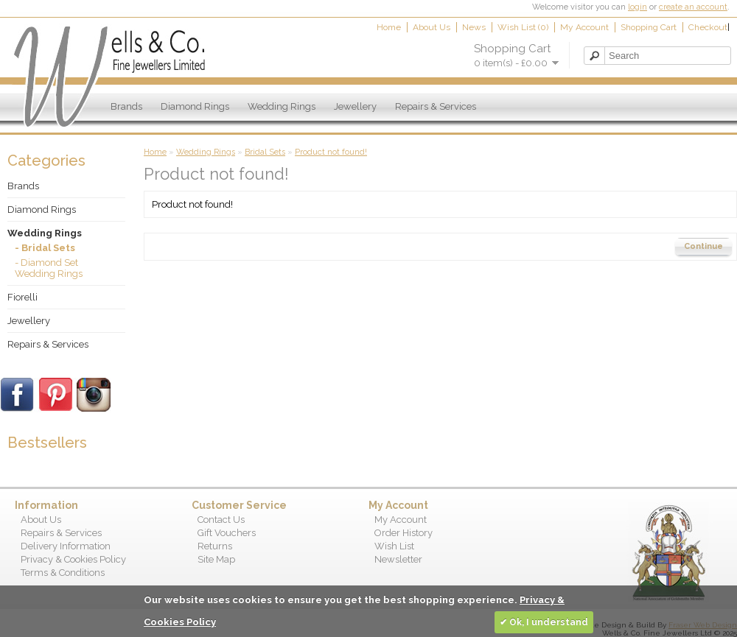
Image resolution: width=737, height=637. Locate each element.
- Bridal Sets (45, 247)
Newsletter (398, 559)
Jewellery (355, 106)
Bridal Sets (265, 152)
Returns (215, 546)
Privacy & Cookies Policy (73, 559)
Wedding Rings (281, 106)
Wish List (394, 546)
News (474, 27)
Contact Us (221, 519)
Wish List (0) (522, 27)
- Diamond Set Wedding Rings (49, 268)
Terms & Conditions (63, 572)
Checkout (707, 27)
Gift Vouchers (227, 532)
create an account (693, 7)
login (637, 7)
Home (389, 27)
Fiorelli (22, 297)
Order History (403, 532)
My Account (584, 27)
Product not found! (331, 152)
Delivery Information (66, 546)
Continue (703, 246)
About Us (431, 27)
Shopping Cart (649, 27)
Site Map (216, 559)
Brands (126, 106)
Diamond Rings (195, 106)
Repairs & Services (435, 106)
